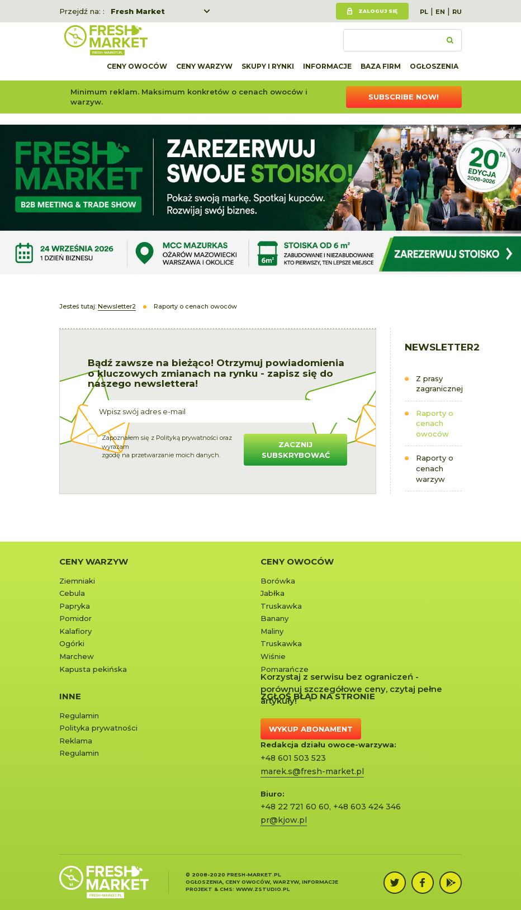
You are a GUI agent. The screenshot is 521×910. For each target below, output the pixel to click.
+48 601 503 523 (293, 758)
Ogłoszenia (434, 66)
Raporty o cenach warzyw (434, 468)
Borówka (277, 580)
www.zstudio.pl (263, 889)
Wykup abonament (311, 728)
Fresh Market (138, 11)
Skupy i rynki (267, 66)
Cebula (72, 593)
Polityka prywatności (98, 727)
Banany (274, 618)
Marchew (76, 656)
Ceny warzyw (204, 66)
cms (226, 889)
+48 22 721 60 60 (294, 807)
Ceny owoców (137, 66)
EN (440, 12)
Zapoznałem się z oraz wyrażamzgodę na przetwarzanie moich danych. (167, 446)
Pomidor (75, 618)
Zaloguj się (377, 11)
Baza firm (381, 66)
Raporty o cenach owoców (434, 423)
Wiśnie (273, 656)
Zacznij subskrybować (296, 449)
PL (424, 12)
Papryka (74, 605)
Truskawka (281, 605)
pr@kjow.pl (283, 820)
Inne (70, 696)
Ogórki (71, 643)
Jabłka (272, 593)
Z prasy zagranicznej (439, 384)
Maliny (271, 631)
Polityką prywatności (187, 438)
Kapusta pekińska (93, 669)
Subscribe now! (403, 96)
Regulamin (79, 715)
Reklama (75, 740)
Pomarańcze (284, 669)
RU (457, 12)
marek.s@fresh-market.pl (312, 771)
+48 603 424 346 (367, 807)
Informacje (327, 66)
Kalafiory (75, 631)
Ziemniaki (77, 580)
